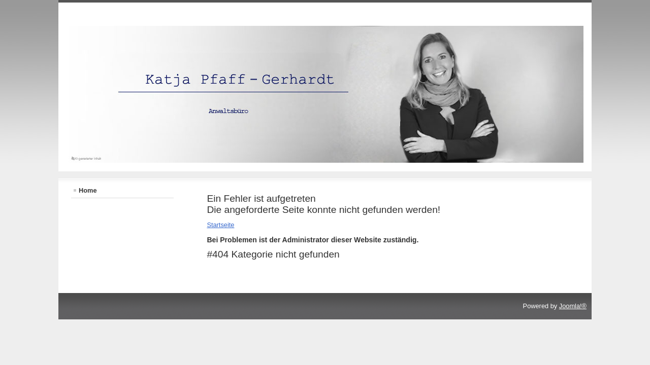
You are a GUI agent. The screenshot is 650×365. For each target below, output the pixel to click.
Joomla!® (573, 306)
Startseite (220, 225)
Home (88, 190)
